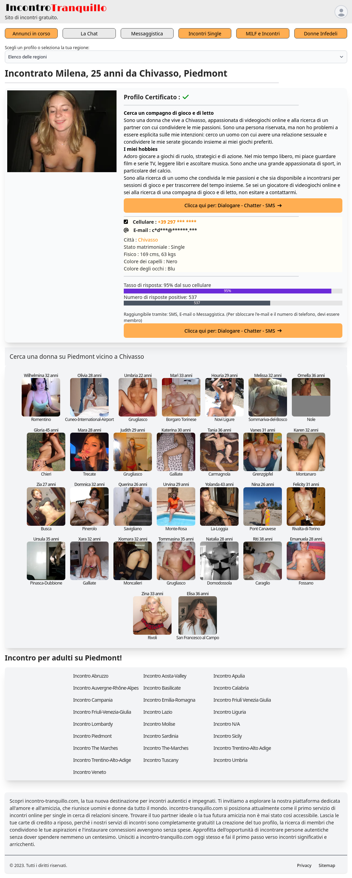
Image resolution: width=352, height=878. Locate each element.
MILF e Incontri (263, 33)
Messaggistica (147, 33)
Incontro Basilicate (162, 688)
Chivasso (148, 239)
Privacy (304, 865)
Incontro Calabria (231, 688)
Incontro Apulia (229, 676)
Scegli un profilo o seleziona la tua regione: (47, 48)
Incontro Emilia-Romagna (169, 700)
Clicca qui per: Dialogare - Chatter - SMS (233, 205)
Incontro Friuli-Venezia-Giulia (102, 712)
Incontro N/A (226, 724)
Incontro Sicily (227, 736)
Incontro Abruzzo (90, 676)
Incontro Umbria (230, 760)
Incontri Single (204, 33)
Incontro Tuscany (160, 760)
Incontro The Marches (95, 748)
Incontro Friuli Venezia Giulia (242, 700)
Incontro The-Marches (165, 748)
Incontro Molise (159, 724)
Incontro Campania (92, 700)
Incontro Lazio (157, 712)
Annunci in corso (31, 33)
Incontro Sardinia (160, 736)
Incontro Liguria (229, 712)
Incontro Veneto (89, 772)
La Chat (89, 33)
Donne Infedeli (320, 33)
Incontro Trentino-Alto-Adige (102, 760)
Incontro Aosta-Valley (164, 676)
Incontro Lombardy (93, 724)
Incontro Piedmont (92, 736)
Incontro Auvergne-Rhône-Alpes (106, 688)
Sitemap (327, 865)
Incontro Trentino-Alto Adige (242, 748)
